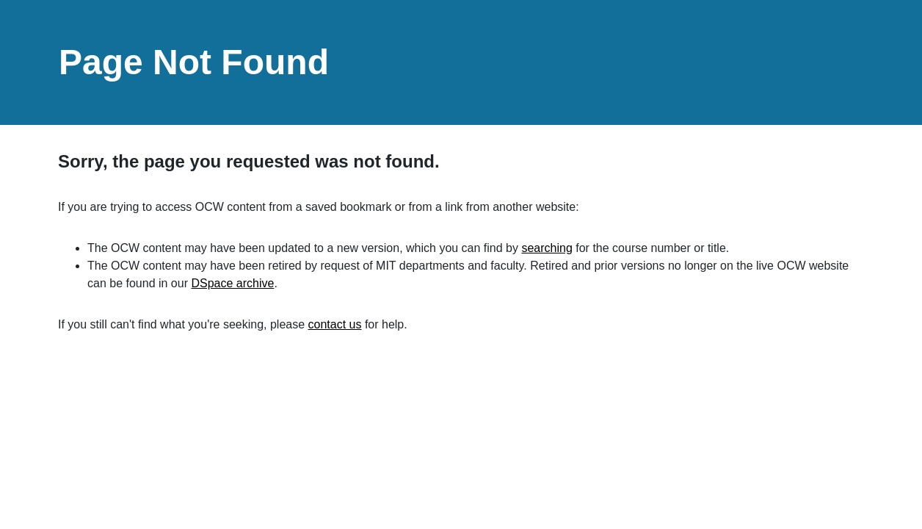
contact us (335, 324)
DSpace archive (232, 283)
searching (546, 248)
